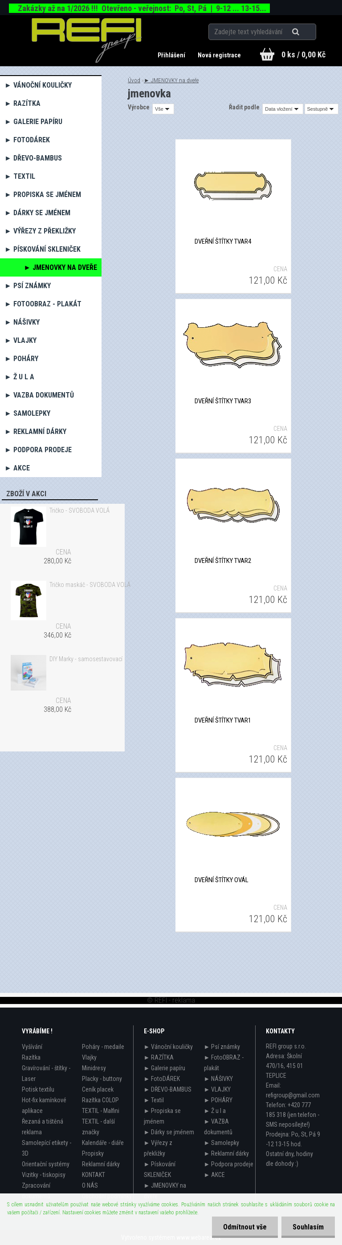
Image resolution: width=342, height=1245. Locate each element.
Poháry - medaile (103, 1046)
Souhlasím (308, 1227)
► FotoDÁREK (27, 140)
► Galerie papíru (33, 121)
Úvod (134, 80)
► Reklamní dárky (35, 431)
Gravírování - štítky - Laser (46, 1073)
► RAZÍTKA (22, 103)
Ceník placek (98, 1089)
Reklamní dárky (101, 1164)
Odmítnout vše (245, 1227)
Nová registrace (219, 55)
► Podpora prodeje (38, 450)
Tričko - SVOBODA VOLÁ (79, 510)
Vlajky (89, 1057)
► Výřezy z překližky (40, 231)
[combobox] (282, 109)
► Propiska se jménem (42, 194)
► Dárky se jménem (37, 213)
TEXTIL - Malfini (100, 1110)
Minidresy (94, 1068)
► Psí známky (27, 285)
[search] (306, 32)
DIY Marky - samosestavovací (85, 659)
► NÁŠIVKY (22, 322)
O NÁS (90, 1185)
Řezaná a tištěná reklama (42, 1127)
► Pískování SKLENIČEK (42, 249)
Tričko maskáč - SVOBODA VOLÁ (89, 584)
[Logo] (87, 40)
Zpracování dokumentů (36, 1191)
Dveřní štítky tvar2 (223, 561)
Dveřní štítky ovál (221, 880)
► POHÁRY (21, 358)
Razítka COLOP (100, 1100)
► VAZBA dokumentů (39, 395)
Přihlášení (172, 55)
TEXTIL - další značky (98, 1127)
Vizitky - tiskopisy (43, 1174)
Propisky (93, 1153)
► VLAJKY (20, 340)
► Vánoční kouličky (38, 85)
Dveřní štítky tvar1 (223, 720)
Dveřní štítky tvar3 (223, 401)
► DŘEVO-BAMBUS (33, 158)
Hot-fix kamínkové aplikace (44, 1105)
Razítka (31, 1057)
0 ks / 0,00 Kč (303, 54)
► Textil (19, 176)
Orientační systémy (45, 1164)
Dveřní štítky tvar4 (223, 241)
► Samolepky (27, 413)
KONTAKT (93, 1174)
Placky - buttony (102, 1078)
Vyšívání (32, 1046)
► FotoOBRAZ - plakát (42, 304)
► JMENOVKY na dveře (60, 267)
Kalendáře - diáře (103, 1142)
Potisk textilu (38, 1089)
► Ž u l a (19, 377)
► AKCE (17, 468)
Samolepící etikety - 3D (46, 1148)
